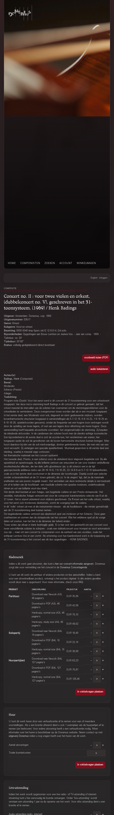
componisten (30, 263)
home (12, 263)
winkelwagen (86, 263)
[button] (96, 358)
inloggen (103, 278)
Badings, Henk (11, 379)
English (94, 278)
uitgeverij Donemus (19, 736)
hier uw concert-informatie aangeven (74, 564)
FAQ (81, 582)
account (65, 263)
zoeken (50, 263)
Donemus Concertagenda (73, 567)
